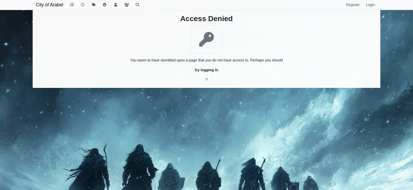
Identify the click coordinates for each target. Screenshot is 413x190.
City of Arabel (49, 4)
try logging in (206, 70)
